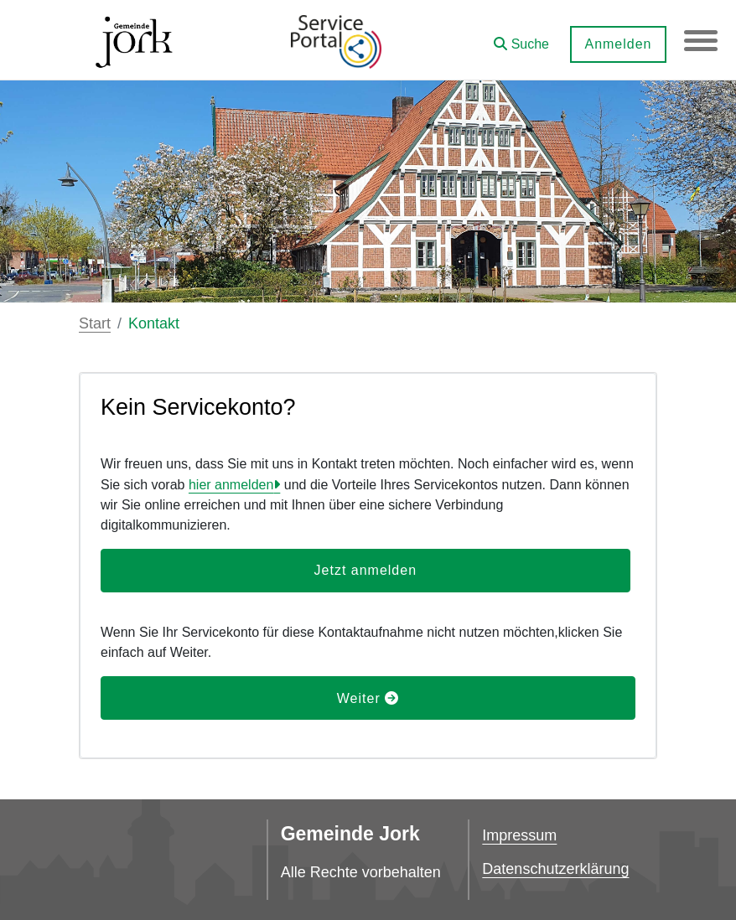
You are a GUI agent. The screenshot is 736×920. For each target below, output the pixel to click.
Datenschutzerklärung (555, 869)
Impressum (519, 835)
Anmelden (617, 44)
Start (95, 323)
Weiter (368, 698)
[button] (521, 38)
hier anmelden (231, 485)
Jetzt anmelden (365, 570)
